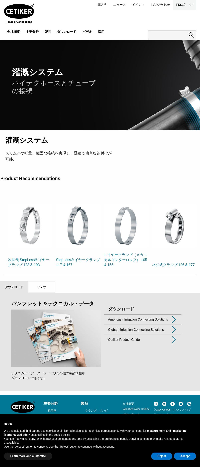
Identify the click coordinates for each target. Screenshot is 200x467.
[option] (30, 233)
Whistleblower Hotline (136, 409)
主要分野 (32, 31)
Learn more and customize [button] (28, 456)
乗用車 (52, 410)
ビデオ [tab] (41, 287)
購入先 (102, 4)
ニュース (119, 4)
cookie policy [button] (62, 434)
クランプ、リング (96, 410)
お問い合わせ (160, 4)
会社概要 (13, 31)
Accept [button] (185, 456)
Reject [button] (162, 456)
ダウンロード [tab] (14, 287)
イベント (138, 4)
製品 (48, 31)
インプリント (179, 409)
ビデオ (87, 31)
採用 (101, 31)
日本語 (181, 5)
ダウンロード (66, 31)
